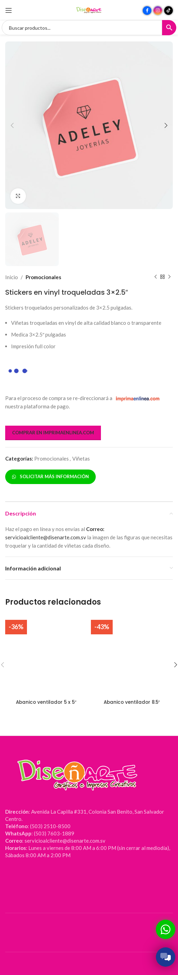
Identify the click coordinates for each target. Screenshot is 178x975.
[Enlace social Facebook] (147, 10)
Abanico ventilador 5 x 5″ (46, 702)
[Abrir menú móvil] (9, 10)
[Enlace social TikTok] (168, 10)
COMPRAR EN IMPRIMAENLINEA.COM (53, 432)
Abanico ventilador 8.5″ (132, 702)
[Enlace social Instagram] (157, 10)
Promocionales (43, 277)
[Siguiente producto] (169, 277)
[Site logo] (89, 10)
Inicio (11, 277)
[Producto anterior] (155, 277)
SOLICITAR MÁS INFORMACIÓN (50, 476)
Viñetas (81, 458)
